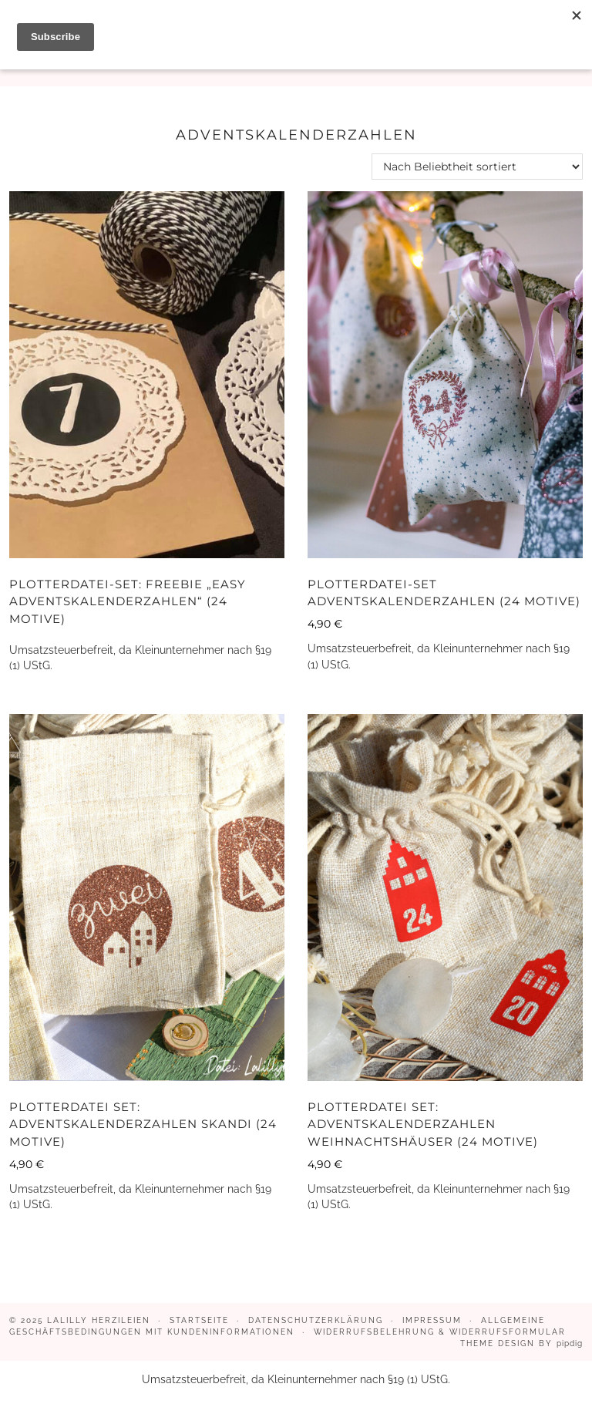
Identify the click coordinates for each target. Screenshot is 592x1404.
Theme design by (521, 1343)
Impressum (432, 1320)
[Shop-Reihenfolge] (477, 166)
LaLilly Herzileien (98, 1320)
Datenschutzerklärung (315, 1320)
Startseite (199, 1320)
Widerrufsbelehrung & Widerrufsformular (440, 1332)
